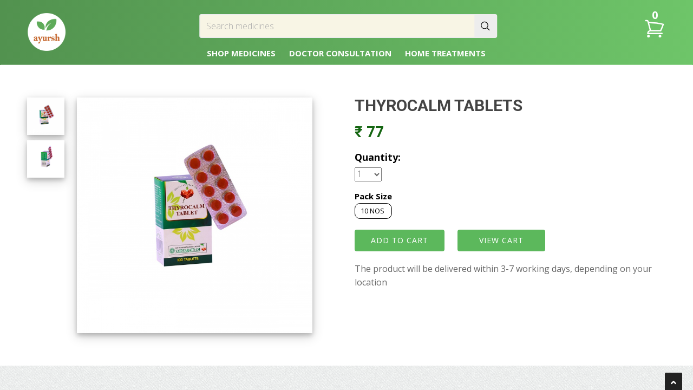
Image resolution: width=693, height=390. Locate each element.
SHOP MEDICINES (241, 53)
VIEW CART (501, 240)
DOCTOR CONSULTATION (340, 53)
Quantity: (378, 157)
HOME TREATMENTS (445, 53)
